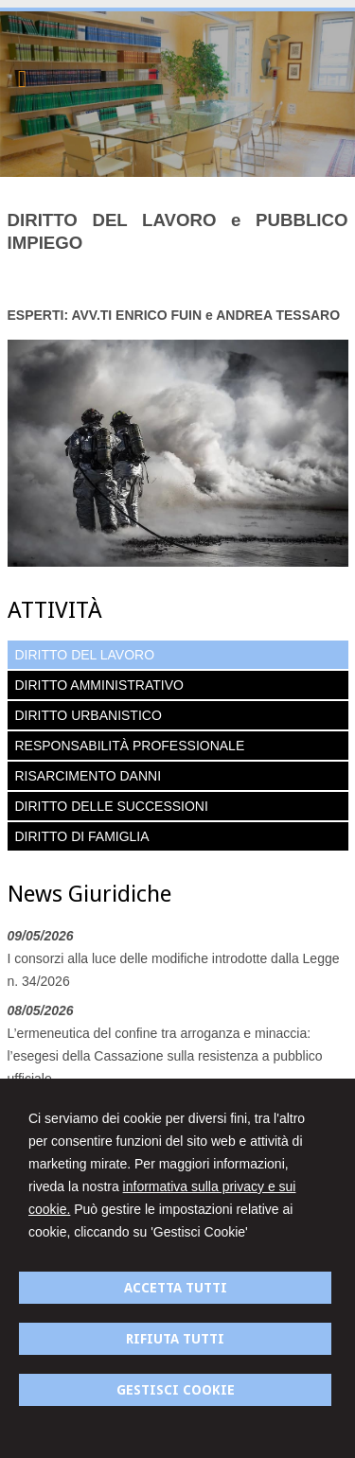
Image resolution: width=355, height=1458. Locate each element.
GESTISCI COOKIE (175, 1389)
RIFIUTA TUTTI (175, 1338)
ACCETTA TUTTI (175, 1287)
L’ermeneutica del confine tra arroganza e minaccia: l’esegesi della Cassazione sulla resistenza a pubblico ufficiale (165, 1056)
